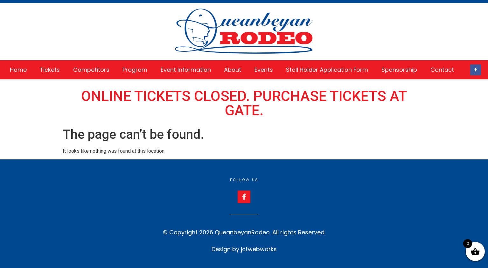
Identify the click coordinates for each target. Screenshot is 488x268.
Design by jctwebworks (244, 249)
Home (18, 70)
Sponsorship (399, 70)
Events (263, 70)
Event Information (186, 70)
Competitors (91, 70)
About (232, 70)
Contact (442, 70)
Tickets (50, 70)
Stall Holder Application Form (327, 70)
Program (134, 70)
